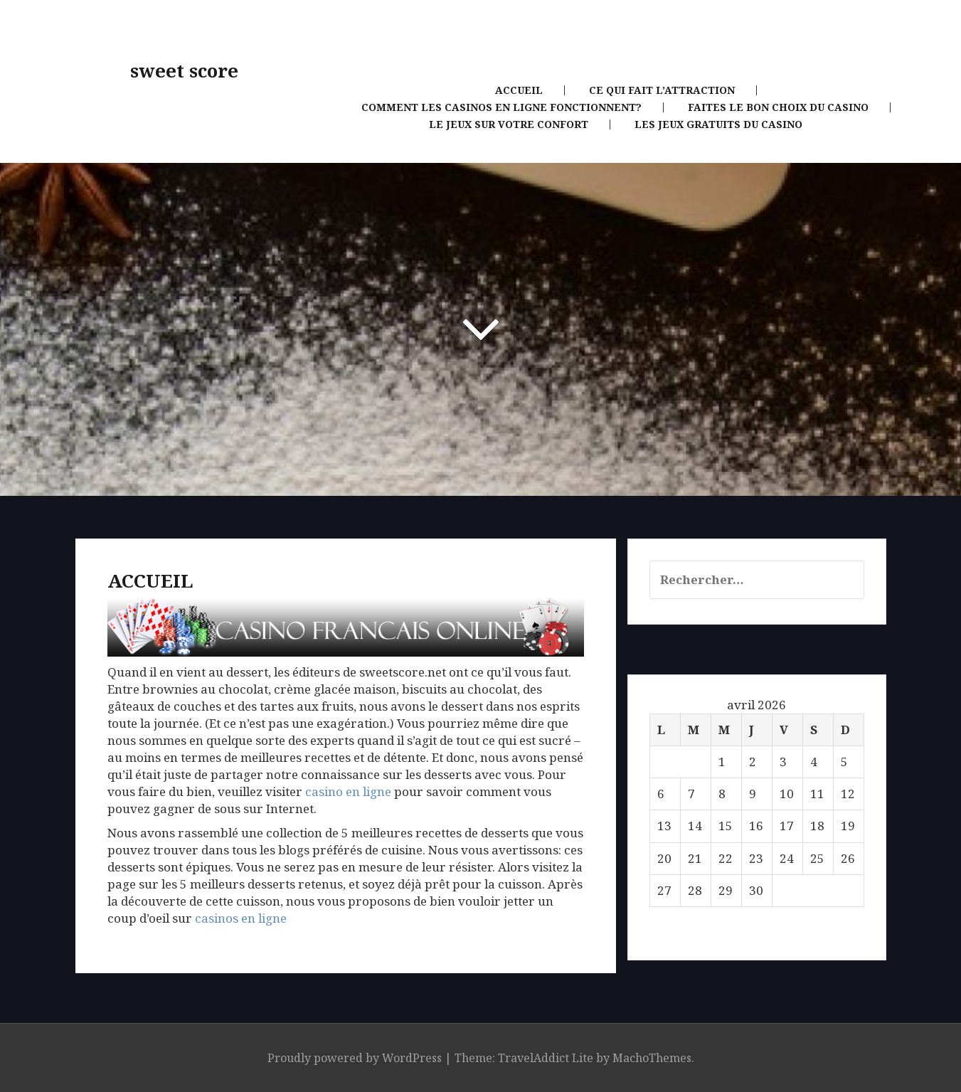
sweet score (184, 70)
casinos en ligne (241, 918)
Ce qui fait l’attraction (662, 90)
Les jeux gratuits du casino (718, 124)
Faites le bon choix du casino (778, 107)
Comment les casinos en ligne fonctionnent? (501, 107)
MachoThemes (651, 1058)
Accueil (519, 90)
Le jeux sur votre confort (508, 124)
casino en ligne (348, 791)
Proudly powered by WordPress (354, 1058)
